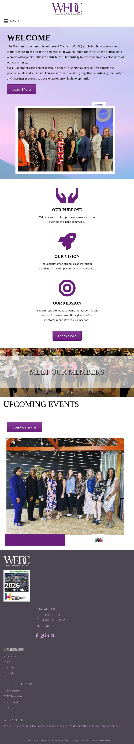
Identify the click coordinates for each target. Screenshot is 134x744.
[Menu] (11, 21)
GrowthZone (104, 740)
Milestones (9, 667)
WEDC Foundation (12, 696)
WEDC (7, 661)
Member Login (10, 656)
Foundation (9, 673)
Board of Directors (12, 702)
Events (6, 707)
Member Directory (12, 690)
